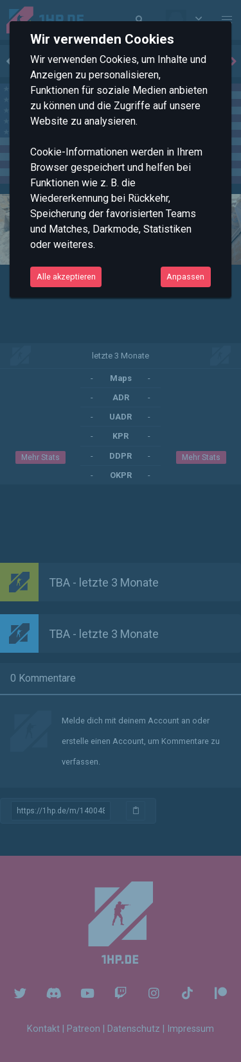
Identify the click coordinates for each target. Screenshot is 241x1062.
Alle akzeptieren (66, 276)
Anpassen (185, 276)
